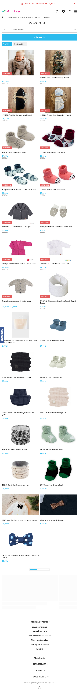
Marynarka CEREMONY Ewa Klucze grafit (16, 227)
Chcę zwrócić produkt (39, 640)
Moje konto (39, 658)
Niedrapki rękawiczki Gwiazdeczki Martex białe (56, 227)
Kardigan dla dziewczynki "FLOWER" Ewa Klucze (19, 264)
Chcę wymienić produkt (39, 644)
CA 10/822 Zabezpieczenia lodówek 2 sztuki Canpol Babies (58, 302)
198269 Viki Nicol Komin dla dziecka (14, 450)
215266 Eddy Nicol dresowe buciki (52, 340)
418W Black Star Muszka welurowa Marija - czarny (19, 520)
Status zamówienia (39, 627)
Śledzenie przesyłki (39, 631)
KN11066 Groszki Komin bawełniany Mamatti (55, 115)
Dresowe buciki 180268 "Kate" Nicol (52, 152)
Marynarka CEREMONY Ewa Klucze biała (54, 264)
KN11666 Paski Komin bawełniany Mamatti (17, 115)
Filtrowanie (39, 37)
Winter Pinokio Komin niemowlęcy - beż (53, 413)
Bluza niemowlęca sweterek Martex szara (16, 301)
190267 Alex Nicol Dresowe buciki (51, 485)
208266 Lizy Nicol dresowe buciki (51, 377)
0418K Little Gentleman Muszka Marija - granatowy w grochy (20, 556)
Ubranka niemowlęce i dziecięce (30, 17)
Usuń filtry (6, 44)
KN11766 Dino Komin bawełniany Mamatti (54, 78)
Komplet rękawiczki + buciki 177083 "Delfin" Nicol (19, 189)
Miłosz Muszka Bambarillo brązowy (52, 520)
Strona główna (12, 17)
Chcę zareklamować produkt (39, 636)
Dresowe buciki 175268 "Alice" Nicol (52, 189)
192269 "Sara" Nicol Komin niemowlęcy (15, 485)
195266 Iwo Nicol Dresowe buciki (51, 450)
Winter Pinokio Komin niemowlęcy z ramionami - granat (18, 414)
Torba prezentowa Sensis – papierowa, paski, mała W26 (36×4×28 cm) (19, 341)
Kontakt (39, 649)
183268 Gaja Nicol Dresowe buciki (14, 152)
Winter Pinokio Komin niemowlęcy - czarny (16, 377)
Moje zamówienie (39, 622)
